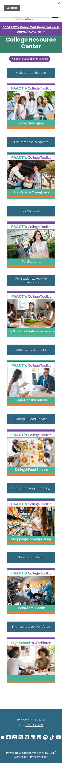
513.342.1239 (34, 725)
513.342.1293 (36, 720)
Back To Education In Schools (30, 59)
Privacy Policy (39, 757)
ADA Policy (21, 757)
